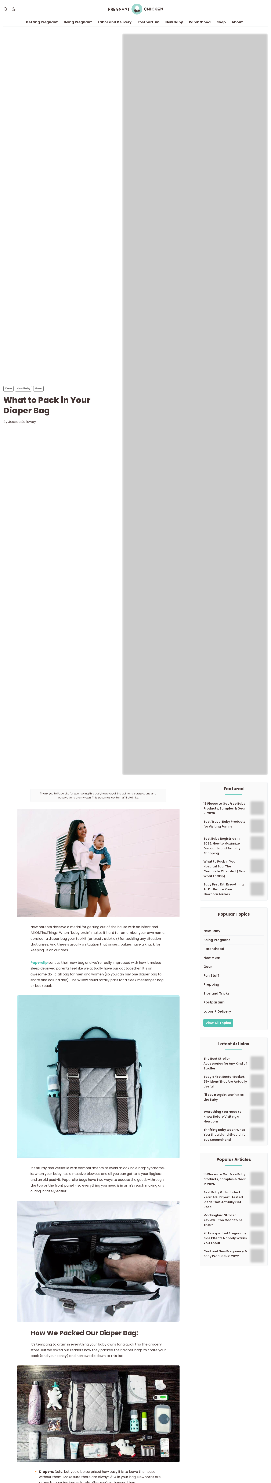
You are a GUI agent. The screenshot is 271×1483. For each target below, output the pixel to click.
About (237, 22)
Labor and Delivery (114, 22)
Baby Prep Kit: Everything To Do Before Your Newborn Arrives (223, 890)
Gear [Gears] (38, 388)
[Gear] (233, 966)
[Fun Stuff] (233, 975)
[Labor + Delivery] (233, 1011)
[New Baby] (233, 931)
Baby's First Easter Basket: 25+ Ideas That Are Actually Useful (225, 1082)
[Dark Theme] (13, 9)
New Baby (174, 22)
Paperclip (39, 962)
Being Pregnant (78, 22)
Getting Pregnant (42, 22)
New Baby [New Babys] (23, 388)
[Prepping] (233, 984)
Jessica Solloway (22, 422)
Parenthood (200, 22)
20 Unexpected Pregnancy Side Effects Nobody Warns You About (225, 1238)
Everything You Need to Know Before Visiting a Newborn (222, 1117)
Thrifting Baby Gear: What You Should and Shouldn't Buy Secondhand (224, 1135)
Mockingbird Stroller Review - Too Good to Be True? (222, 1220)
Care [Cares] (8, 388)
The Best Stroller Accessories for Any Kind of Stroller (225, 1063)
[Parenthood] (233, 948)
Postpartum (148, 22)
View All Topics (218, 1023)
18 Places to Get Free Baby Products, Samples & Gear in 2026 (224, 808)
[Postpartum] (233, 1002)
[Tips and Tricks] (233, 993)
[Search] (5, 9)
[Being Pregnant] (233, 940)
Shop (221, 22)
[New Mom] (233, 957)
